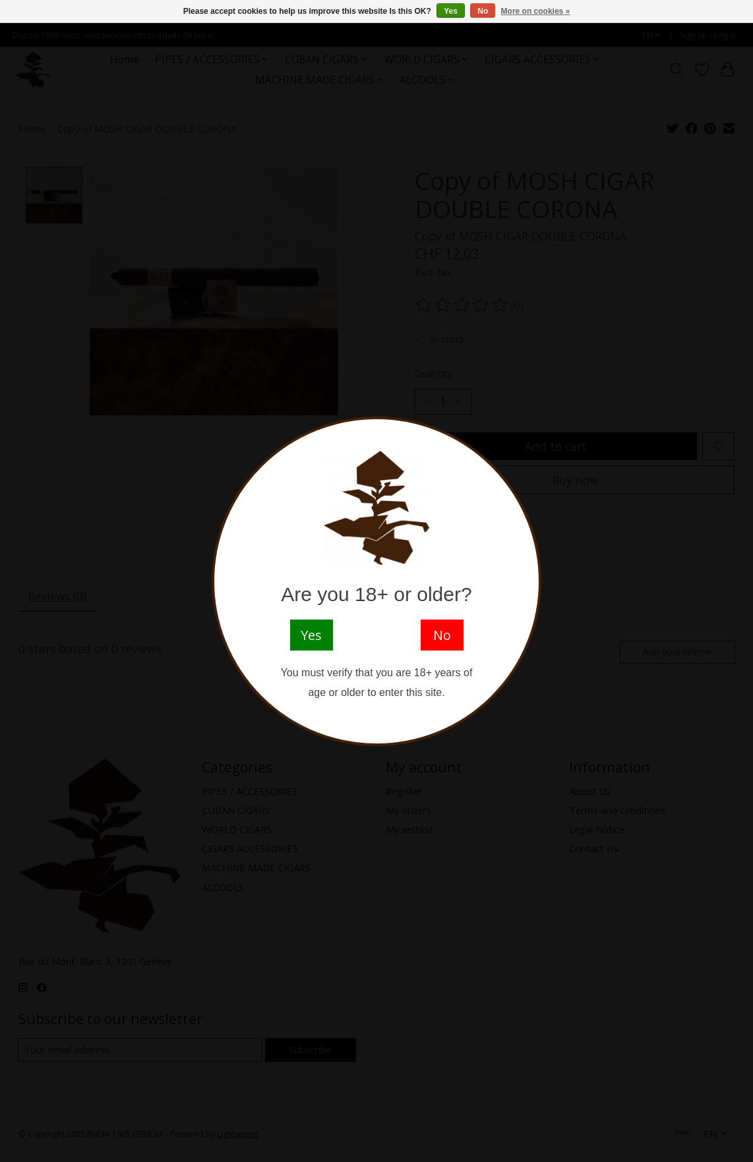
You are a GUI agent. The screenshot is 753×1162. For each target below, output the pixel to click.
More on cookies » (535, 11)
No (482, 11)
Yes (451, 11)
